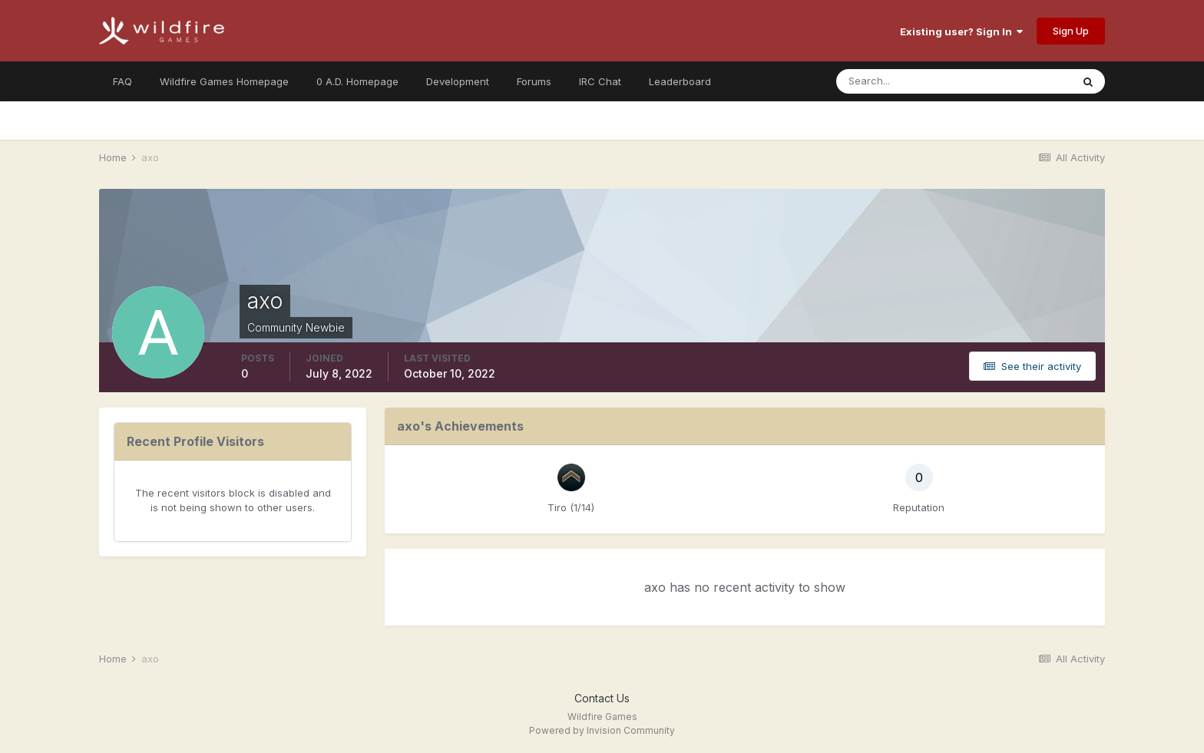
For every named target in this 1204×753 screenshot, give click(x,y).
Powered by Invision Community (602, 730)
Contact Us (602, 698)
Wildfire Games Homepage (224, 81)
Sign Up (1071, 31)
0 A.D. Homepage (357, 81)
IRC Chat (600, 81)
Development (457, 81)
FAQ (122, 81)
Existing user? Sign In (961, 31)
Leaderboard (680, 81)
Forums (534, 81)
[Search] (903, 81)
